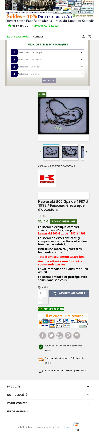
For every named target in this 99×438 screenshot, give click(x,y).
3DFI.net (71, 427)
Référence (43, 166)
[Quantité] (42, 293)
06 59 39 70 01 (21, 26)
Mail (76, 335)
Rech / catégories (18, 36)
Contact (38, 36)
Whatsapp (59, 335)
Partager (42, 335)
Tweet (51, 335)
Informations (17, 411)
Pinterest (68, 335)
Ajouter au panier (69, 293)
